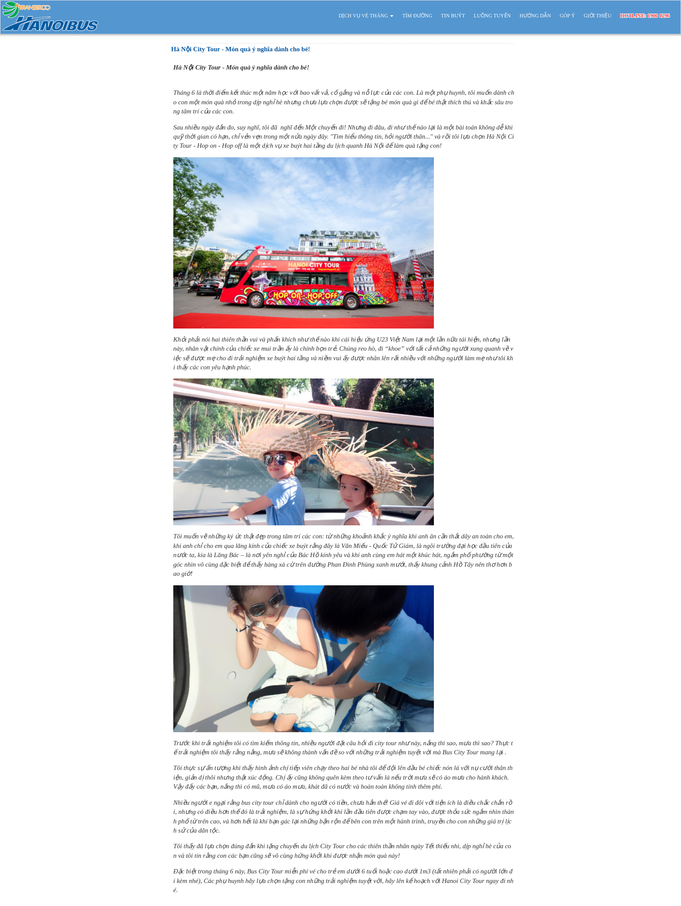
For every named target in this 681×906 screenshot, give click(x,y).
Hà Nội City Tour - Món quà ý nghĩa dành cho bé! (240, 49)
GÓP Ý (567, 16)
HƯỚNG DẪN (535, 16)
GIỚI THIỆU (598, 16)
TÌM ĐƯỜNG (417, 16)
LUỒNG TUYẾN (492, 16)
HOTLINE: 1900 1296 (645, 16)
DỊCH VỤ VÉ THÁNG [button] (366, 16)
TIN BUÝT (453, 16)
